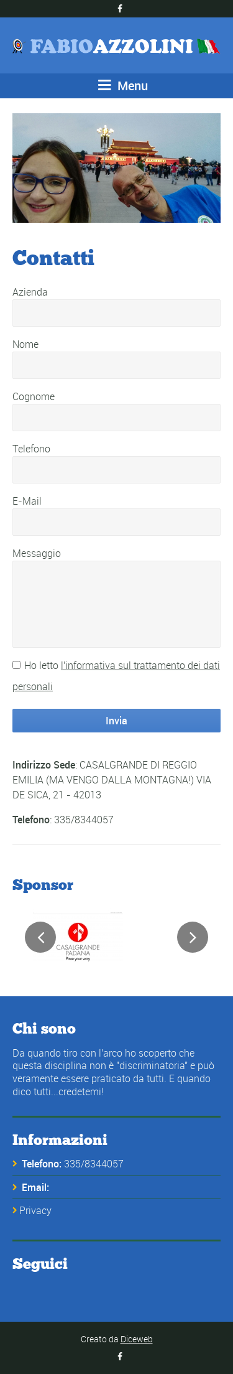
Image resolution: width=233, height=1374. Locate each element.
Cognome (33, 396)
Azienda (30, 292)
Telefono (31, 449)
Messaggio (36, 553)
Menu (123, 85)
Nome (25, 344)
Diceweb (137, 1339)
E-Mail (27, 501)
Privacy (35, 1210)
